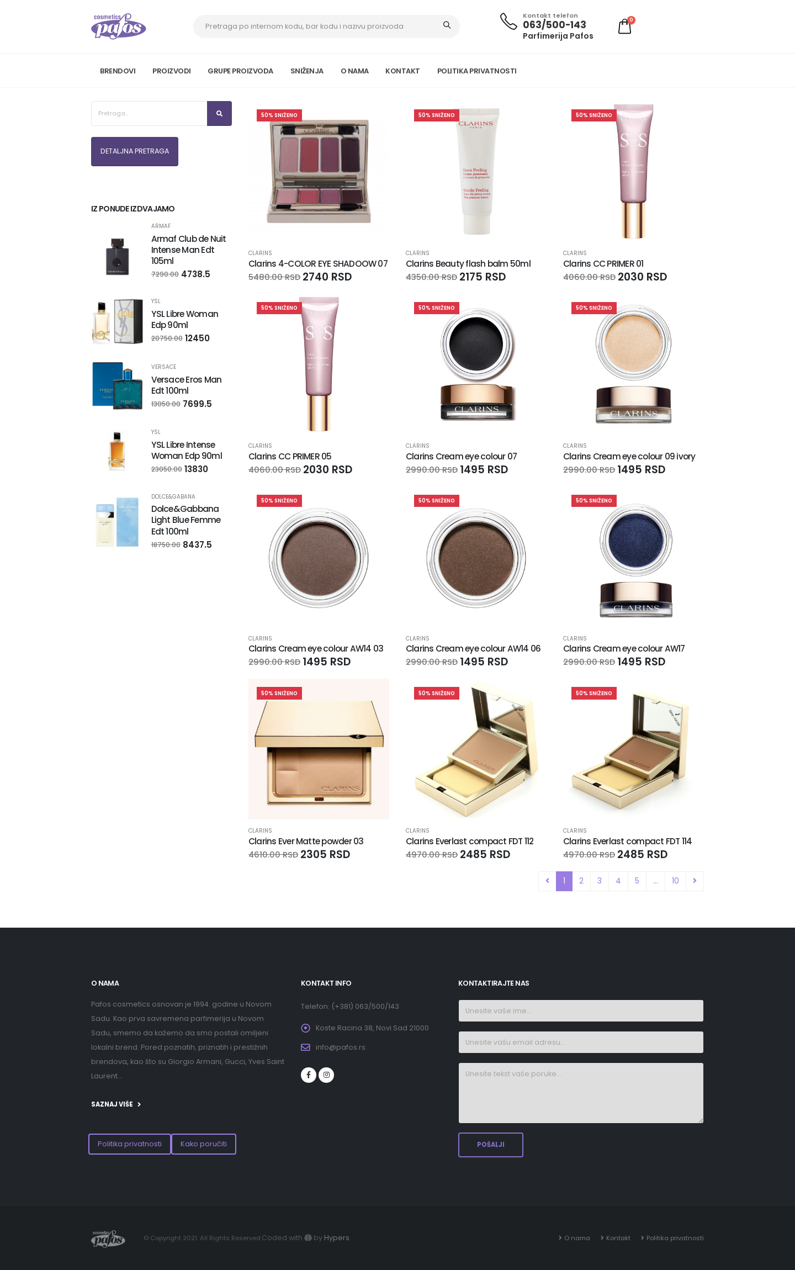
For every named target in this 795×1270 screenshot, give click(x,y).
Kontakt (618, 1238)
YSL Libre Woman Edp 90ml (184, 319)
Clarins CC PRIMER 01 (603, 263)
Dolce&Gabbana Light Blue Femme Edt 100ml (186, 520)
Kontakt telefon (550, 15)
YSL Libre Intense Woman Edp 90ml (186, 450)
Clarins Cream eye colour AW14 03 (315, 648)
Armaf (161, 226)
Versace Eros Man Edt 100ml (186, 385)
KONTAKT (402, 71)
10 (675, 880)
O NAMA (355, 71)
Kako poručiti (204, 1144)
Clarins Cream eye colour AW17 (624, 648)
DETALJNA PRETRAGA (134, 151)
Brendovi (117, 71)
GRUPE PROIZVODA (240, 71)
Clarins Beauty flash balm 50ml (468, 263)
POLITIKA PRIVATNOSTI (477, 71)
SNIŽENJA (307, 71)
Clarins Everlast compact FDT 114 (627, 841)
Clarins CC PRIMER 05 (290, 456)
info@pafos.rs (340, 1047)
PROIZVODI (171, 71)
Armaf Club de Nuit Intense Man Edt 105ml (188, 250)
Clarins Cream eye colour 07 (461, 456)
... (655, 880)
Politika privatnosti (130, 1144)
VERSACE (163, 367)
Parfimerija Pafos (558, 35)
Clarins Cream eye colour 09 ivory (629, 456)
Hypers (336, 1237)
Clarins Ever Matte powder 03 (305, 841)
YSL (156, 301)
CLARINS (260, 253)
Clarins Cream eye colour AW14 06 (473, 648)
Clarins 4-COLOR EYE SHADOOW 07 (318, 263)
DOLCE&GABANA (173, 497)
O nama (577, 1238)
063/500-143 (554, 24)
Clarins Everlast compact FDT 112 (469, 841)
